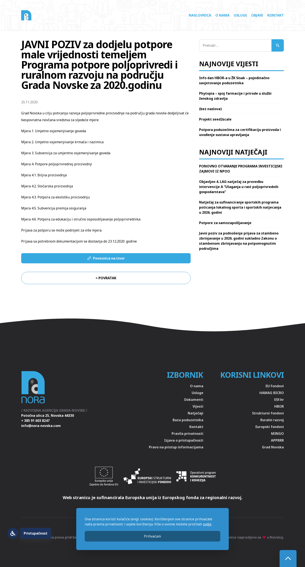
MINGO (277, 433)
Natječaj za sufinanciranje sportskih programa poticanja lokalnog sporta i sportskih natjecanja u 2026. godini (240, 207)
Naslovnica (200, 15)
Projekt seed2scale (215, 119)
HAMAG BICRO (271, 392)
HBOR (279, 406)
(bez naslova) (210, 109)
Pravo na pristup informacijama (176, 447)
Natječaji (195, 413)
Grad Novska (273, 447)
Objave (257, 15)
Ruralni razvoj (272, 420)
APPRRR (277, 440)
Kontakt (275, 15)
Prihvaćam (152, 536)
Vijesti (198, 406)
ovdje (207, 524)
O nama (222, 15)
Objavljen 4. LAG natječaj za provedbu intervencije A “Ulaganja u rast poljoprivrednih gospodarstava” (238, 186)
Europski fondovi (269, 426)
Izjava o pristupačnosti (183, 440)
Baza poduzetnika (188, 420)
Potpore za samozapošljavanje (225, 222)
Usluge (240, 15)
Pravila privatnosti (187, 433)
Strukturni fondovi (268, 413)
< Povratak (106, 278)
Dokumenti (193, 399)
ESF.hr (279, 399)
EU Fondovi (275, 386)
